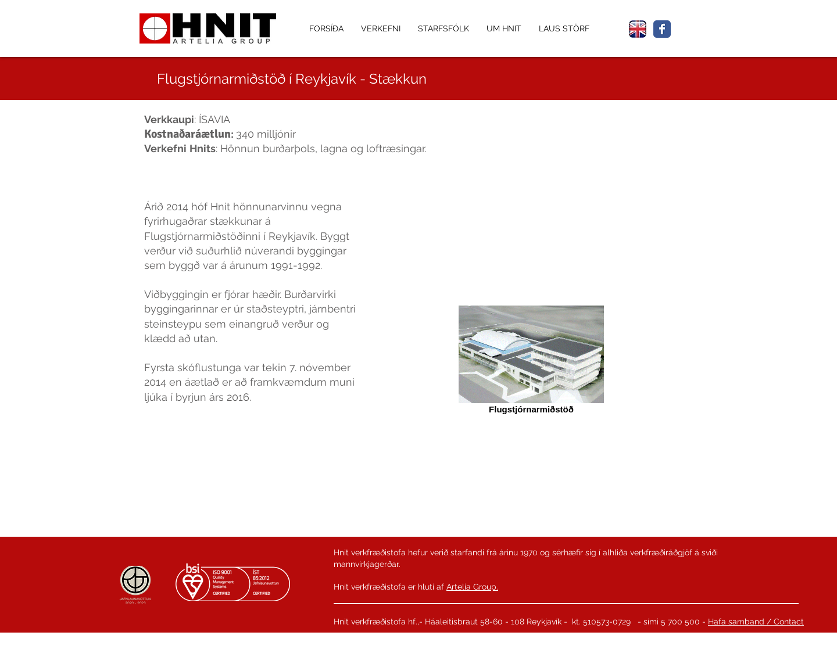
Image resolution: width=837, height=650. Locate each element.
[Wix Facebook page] (662, 29)
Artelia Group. (472, 586)
